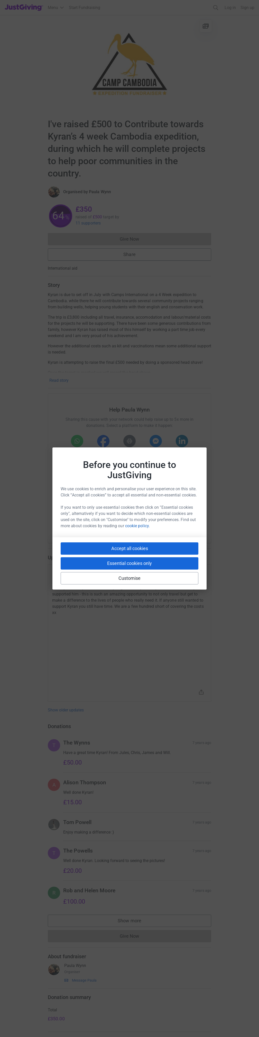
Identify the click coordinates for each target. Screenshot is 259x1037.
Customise (129, 578)
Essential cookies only (129, 563)
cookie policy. (137, 525)
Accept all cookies (129, 548)
